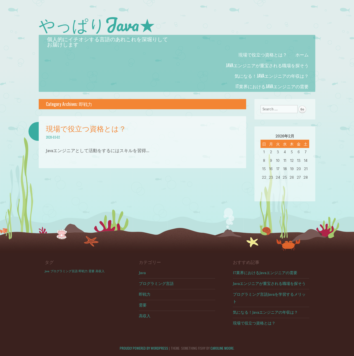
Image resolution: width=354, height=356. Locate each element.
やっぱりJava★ (97, 24)
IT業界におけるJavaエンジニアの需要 (272, 86)
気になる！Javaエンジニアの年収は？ (272, 75)
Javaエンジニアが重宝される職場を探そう (267, 65)
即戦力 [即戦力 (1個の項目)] (83, 271)
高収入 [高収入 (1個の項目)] (100, 271)
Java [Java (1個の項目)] (47, 271)
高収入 (144, 316)
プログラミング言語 (156, 284)
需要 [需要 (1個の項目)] (91, 271)
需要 (143, 305)
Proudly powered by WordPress (144, 348)
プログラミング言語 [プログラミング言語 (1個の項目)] (64, 271)
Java (142, 273)
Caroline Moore (222, 348)
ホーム (302, 54)
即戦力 (144, 294)
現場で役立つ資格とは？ (262, 54)
